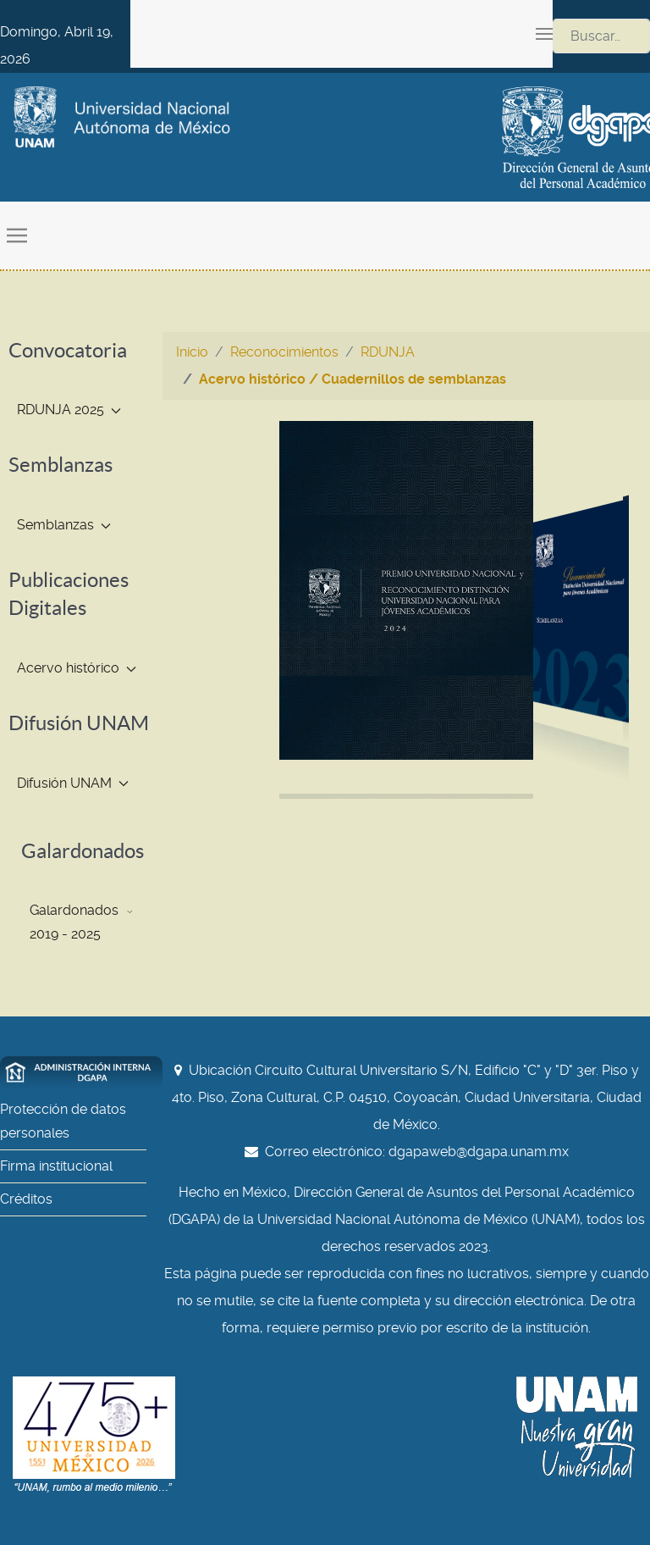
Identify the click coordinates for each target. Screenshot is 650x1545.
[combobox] (601, 36)
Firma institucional (56, 1166)
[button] (544, 34)
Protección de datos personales (63, 1121)
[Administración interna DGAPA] (81, 1072)
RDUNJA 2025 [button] (69, 409)
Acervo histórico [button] (76, 668)
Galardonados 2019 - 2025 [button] (81, 922)
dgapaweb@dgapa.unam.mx (478, 1152)
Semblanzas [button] (64, 525)
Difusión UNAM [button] (73, 783)
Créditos (26, 1199)
